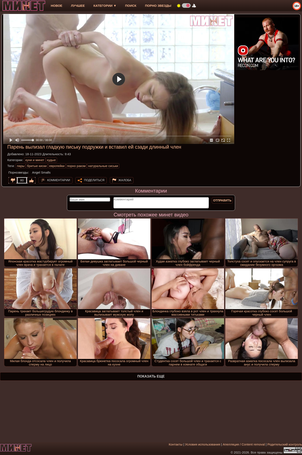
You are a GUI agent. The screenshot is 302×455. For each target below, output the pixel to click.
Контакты (175, 444)
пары (20, 166)
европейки (57, 166)
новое (56, 5)
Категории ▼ (105, 5)
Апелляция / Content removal (244, 444)
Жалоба (124, 180)
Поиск (130, 5)
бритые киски (37, 166)
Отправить (222, 200)
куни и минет (34, 160)
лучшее (78, 5)
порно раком (76, 166)
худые (51, 160)
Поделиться (94, 180)
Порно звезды (158, 5)
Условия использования (202, 444)
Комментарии (58, 180)
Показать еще (151, 376)
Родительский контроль (284, 444)
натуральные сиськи (103, 166)
